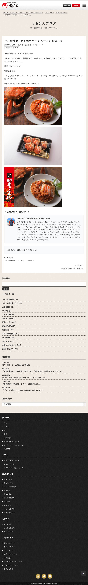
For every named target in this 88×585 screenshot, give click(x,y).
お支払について (9, 543)
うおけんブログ (44, 23)
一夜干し (7, 427)
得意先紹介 (6, 330)
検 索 (5, 289)
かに (5, 423)
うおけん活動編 (8, 299)
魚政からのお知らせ (12, 47)
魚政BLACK (6, 341)
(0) (42, 45)
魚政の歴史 (7, 494)
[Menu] (84, 5)
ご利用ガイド (7, 538)
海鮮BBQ (7, 449)
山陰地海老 (7, 438)
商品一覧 (6, 418)
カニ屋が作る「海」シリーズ (13, 445)
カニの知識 (7, 524)
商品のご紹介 (7, 322)
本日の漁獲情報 (8, 333)
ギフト (5, 455)
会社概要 (7, 490)
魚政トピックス (8, 349)
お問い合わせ (8, 569)
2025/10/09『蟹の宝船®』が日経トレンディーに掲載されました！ (22, 383)
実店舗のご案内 (9, 498)
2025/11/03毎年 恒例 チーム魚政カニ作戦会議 (16, 364)
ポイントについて (10, 550)
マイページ (67, 5)
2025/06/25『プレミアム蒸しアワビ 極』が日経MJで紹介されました (22, 389)
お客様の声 (7, 505)
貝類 (5, 434)
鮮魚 (5, 430)
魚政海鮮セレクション (11, 441)
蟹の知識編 (6, 337)
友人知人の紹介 (8, 318)
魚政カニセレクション (11, 460)
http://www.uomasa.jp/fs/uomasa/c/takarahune (21, 83)
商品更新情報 (7, 326)
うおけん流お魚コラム (10, 303)
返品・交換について (10, 554)
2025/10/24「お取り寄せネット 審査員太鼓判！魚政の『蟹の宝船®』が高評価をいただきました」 (33, 370)
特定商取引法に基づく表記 (13, 561)
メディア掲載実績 (10, 487)
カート (76, 5)
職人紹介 (7, 501)
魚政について (7, 474)
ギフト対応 (7, 558)
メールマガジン (9, 512)
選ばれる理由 (8, 483)
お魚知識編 (6, 307)
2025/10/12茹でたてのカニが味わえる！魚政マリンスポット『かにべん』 (24, 376)
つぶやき (5, 311)
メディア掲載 (7, 315)
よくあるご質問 (9, 528)
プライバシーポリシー (11, 565)
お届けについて (9, 547)
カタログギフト (9, 464)
